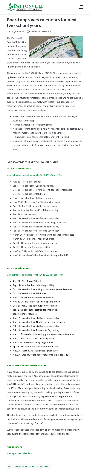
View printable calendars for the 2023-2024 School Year (35, 274)
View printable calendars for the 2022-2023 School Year (35, 175)
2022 (32, 466)
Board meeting (20, 466)
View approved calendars (19, 453)
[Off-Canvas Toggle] (81, 7)
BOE (10, 466)
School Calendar (43, 466)
